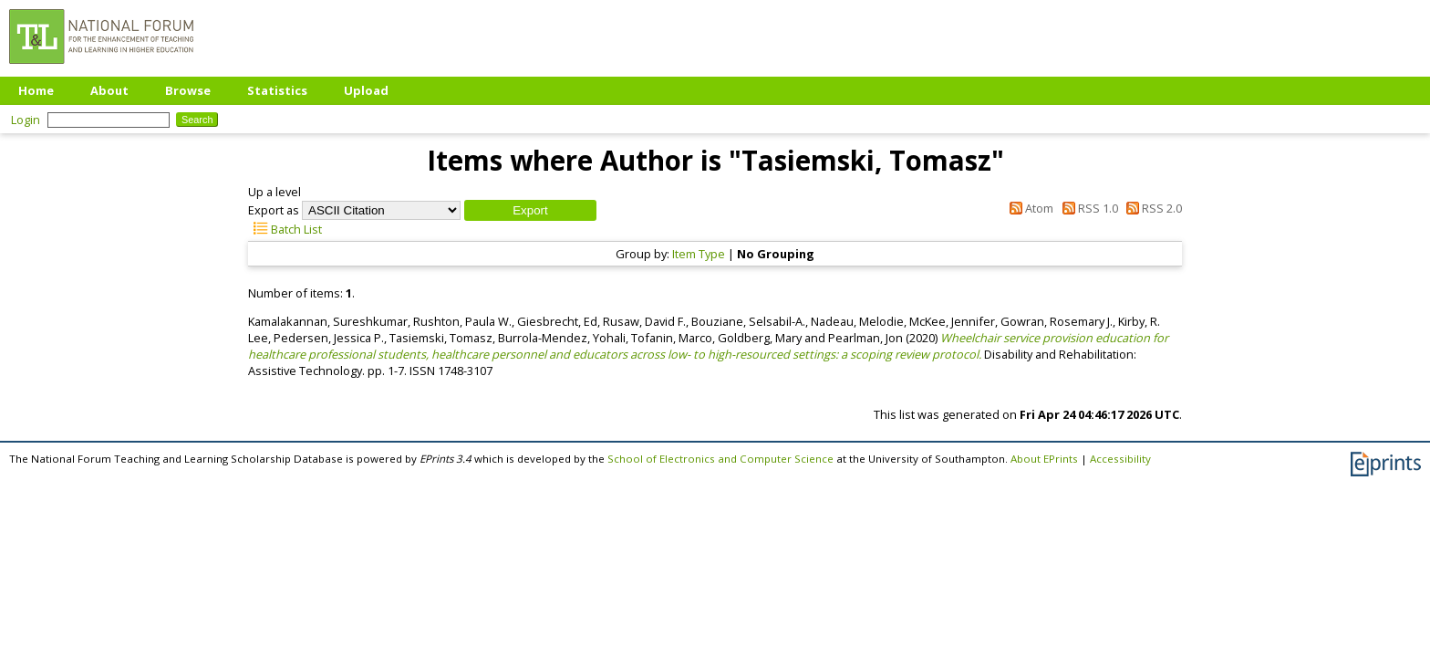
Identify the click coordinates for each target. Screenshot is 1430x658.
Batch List (285, 229)
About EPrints (1044, 458)
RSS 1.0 (1086, 208)
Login (25, 119)
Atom (1028, 208)
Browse (188, 90)
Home (36, 90)
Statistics (277, 90)
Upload (366, 90)
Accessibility (1120, 458)
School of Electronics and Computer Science (720, 458)
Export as (273, 210)
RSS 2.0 (1151, 208)
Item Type (698, 253)
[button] (530, 210)
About (109, 90)
